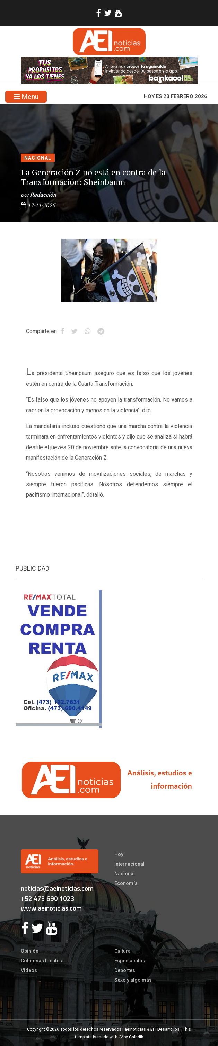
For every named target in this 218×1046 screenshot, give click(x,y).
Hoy (118, 854)
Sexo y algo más (133, 980)
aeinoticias (135, 1029)
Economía (126, 883)
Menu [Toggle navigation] (26, 97)
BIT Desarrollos (165, 1029)
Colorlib (136, 1037)
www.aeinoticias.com (51, 908)
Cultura (122, 951)
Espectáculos (129, 960)
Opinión (29, 951)
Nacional (37, 158)
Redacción (43, 194)
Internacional (129, 864)
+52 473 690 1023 (48, 898)
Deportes (124, 970)
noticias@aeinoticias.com (57, 888)
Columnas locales (41, 960)
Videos (29, 970)
